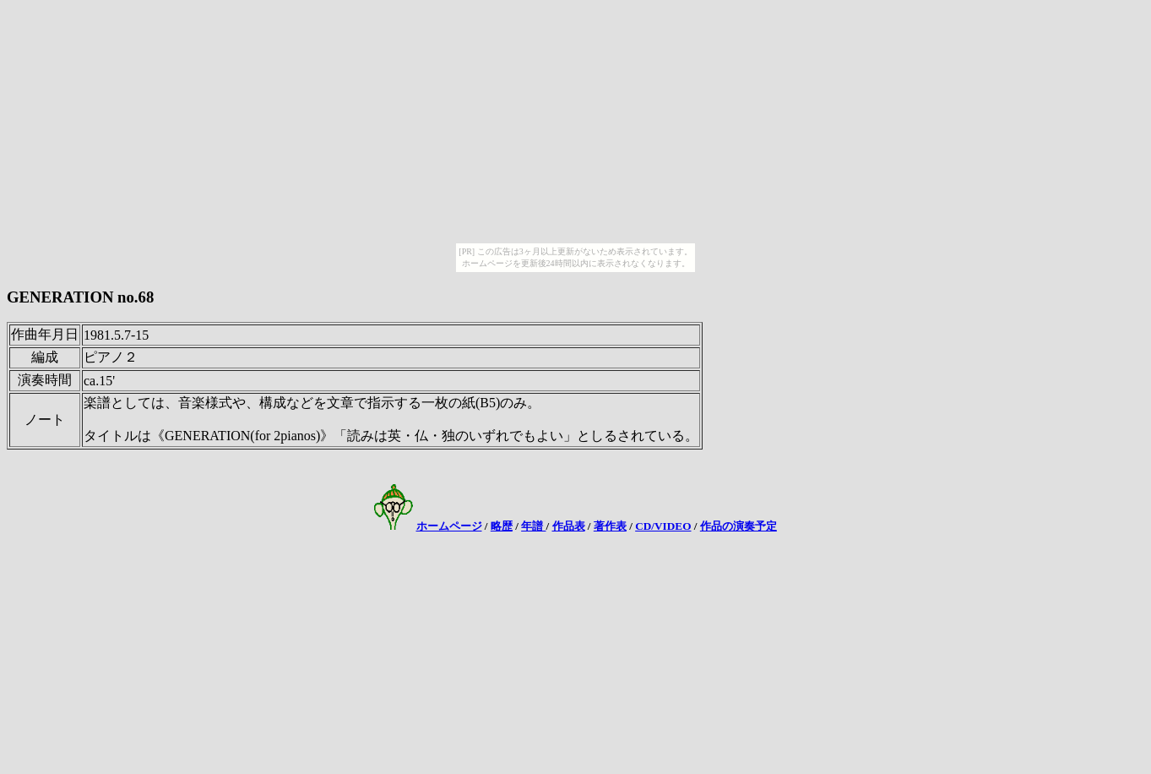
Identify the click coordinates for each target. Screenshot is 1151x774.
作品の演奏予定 (738, 526)
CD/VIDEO (663, 526)
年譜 (533, 526)
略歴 (502, 526)
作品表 (568, 526)
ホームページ (449, 526)
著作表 (610, 526)
